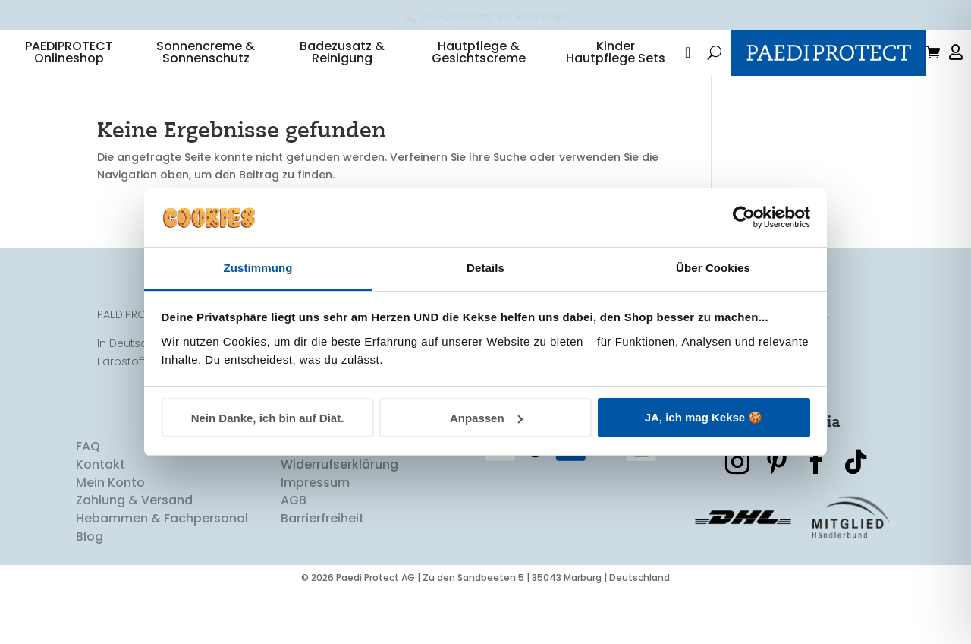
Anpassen (486, 418)
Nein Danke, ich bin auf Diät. (267, 418)
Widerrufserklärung (339, 517)
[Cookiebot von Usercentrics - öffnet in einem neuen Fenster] (743, 217)
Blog (89, 589)
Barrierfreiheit (322, 571)
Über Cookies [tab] (713, 267)
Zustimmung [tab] (258, 267)
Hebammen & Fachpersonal (162, 571)
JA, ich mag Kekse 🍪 (704, 417)
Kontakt (100, 517)
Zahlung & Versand (134, 553)
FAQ (88, 499)
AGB (293, 553)
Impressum (315, 536)
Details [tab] (485, 267)
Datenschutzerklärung (349, 499)
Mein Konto (110, 536)
